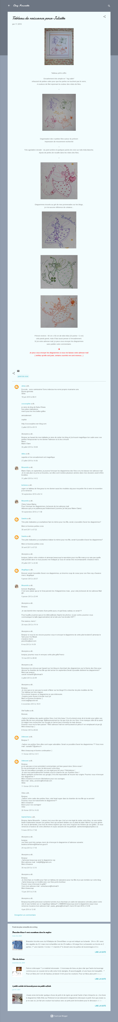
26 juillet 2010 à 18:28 (29, 447)
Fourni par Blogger (59, 1016)
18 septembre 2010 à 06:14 (31, 494)
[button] (104, 17)
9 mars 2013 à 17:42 (29, 830)
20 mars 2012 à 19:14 (29, 625)
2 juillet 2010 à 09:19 (29, 427)
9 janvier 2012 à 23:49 (29, 596)
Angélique (25, 570)
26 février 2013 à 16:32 (30, 810)
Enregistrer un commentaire (25, 915)
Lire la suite (100, 952)
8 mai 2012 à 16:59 (28, 644)
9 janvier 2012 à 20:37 (29, 579)
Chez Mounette (21, 5)
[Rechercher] (109, 6)
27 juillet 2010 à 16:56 (29, 461)
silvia (23, 386)
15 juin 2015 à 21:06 (28, 892)
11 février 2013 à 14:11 (30, 754)
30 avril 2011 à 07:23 (29, 547)
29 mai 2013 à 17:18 (29, 848)
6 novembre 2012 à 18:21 (31, 704)
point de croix (23, 376)
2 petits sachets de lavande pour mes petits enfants (31, 986)
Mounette (25, 467)
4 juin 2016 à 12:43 (28, 909)
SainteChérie (26, 817)
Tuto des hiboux (18, 959)
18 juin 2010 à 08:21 (28, 397)
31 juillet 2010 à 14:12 (29, 478)
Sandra (24, 519)
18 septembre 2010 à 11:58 (31, 512)
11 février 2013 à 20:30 (30, 786)
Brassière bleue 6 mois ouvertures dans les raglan (31, 932)
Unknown (24, 737)
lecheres (24, 485)
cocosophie (26, 404)
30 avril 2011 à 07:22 (29, 530)
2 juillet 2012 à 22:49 (29, 678)
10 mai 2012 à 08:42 (29, 658)
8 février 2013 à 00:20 (29, 730)
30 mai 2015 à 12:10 (29, 868)
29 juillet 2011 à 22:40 (29, 563)
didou (23, 454)
